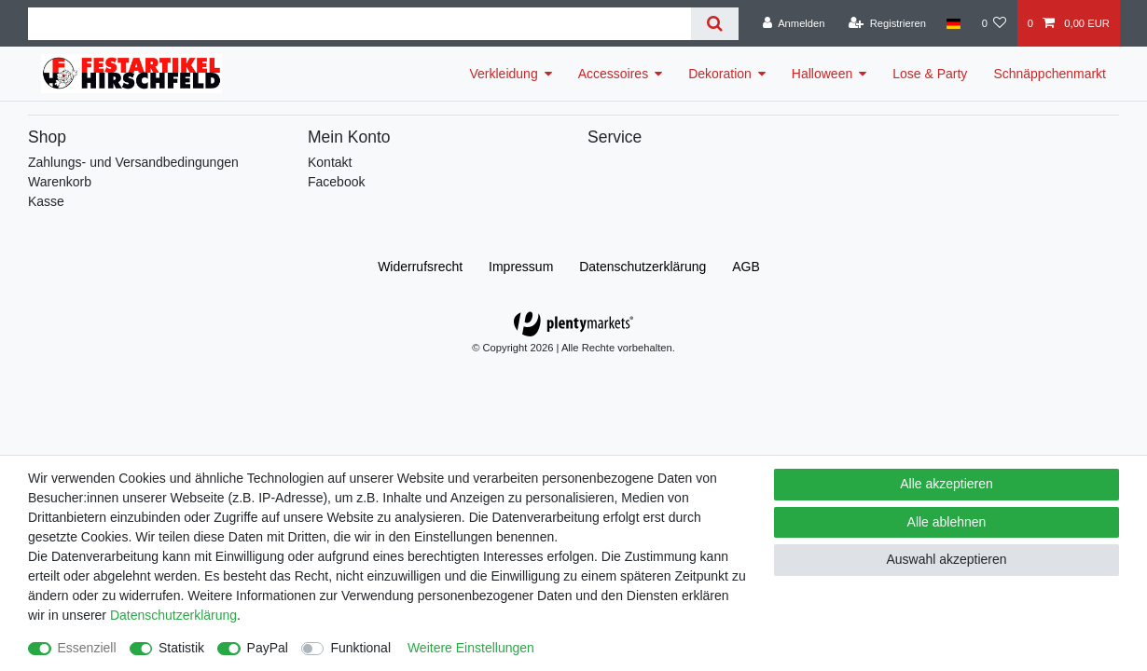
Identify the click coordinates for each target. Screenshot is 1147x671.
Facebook (336, 181)
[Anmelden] (794, 23)
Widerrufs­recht (420, 266)
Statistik (181, 647)
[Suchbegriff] (359, 23)
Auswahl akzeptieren (946, 559)
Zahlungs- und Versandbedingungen (133, 162)
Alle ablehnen (947, 521)
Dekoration (720, 73)
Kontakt (330, 162)
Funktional (360, 647)
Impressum (521, 266)
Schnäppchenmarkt (1049, 73)
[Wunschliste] (993, 23)
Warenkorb (59, 181)
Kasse (46, 201)
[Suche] (715, 23)
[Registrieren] (887, 23)
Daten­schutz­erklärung (642, 266)
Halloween (822, 73)
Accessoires (613, 73)
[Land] (953, 23)
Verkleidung (504, 73)
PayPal (267, 647)
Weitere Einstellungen (471, 647)
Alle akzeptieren (946, 483)
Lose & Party (929, 73)
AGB (746, 266)
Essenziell (87, 647)
